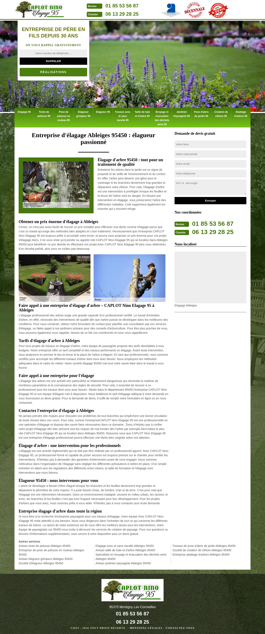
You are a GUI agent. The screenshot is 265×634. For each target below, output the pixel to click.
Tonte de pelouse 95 (43, 113)
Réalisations (53, 72)
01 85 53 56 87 (122, 5)
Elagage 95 (24, 111)
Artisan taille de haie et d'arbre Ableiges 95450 (125, 549)
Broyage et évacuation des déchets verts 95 (162, 117)
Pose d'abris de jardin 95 (201, 113)
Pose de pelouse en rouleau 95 (63, 115)
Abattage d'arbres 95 (240, 113)
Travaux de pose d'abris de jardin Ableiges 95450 (204, 544)
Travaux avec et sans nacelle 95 (122, 113)
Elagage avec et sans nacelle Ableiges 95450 (124, 544)
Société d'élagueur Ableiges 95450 (41, 562)
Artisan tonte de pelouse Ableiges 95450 (45, 544)
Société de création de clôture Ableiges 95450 (201, 549)
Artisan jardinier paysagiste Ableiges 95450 (123, 562)
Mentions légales (146, 627)
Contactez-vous (180, 627)
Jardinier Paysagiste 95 (181, 113)
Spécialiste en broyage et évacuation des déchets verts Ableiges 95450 (130, 556)
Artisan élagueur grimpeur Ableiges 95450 (46, 558)
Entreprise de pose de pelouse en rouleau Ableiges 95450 (51, 551)
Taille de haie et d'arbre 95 (142, 113)
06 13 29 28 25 (122, 14)
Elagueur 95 (103, 111)
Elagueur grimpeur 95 (83, 113)
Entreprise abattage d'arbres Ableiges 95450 (201, 553)
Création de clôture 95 (221, 113)
